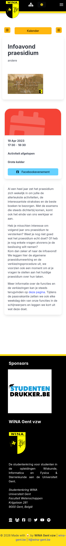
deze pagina (37, 292)
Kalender (33, 31)
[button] (61, 4)
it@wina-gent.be (39, 539)
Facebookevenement (33, 172)
